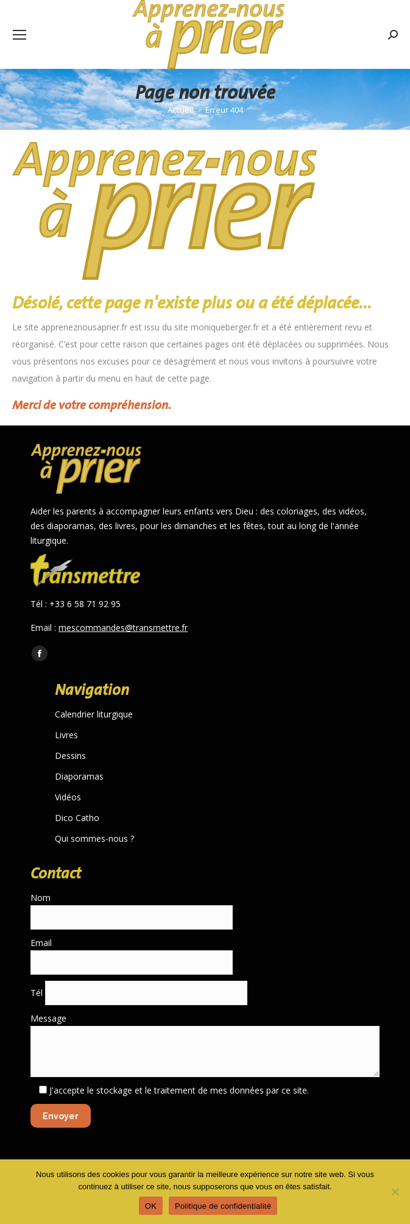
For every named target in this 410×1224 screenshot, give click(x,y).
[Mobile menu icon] (19, 34)
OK (151, 1206)
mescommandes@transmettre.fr (123, 627)
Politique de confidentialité (223, 1206)
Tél (138, 992)
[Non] (395, 1192)
